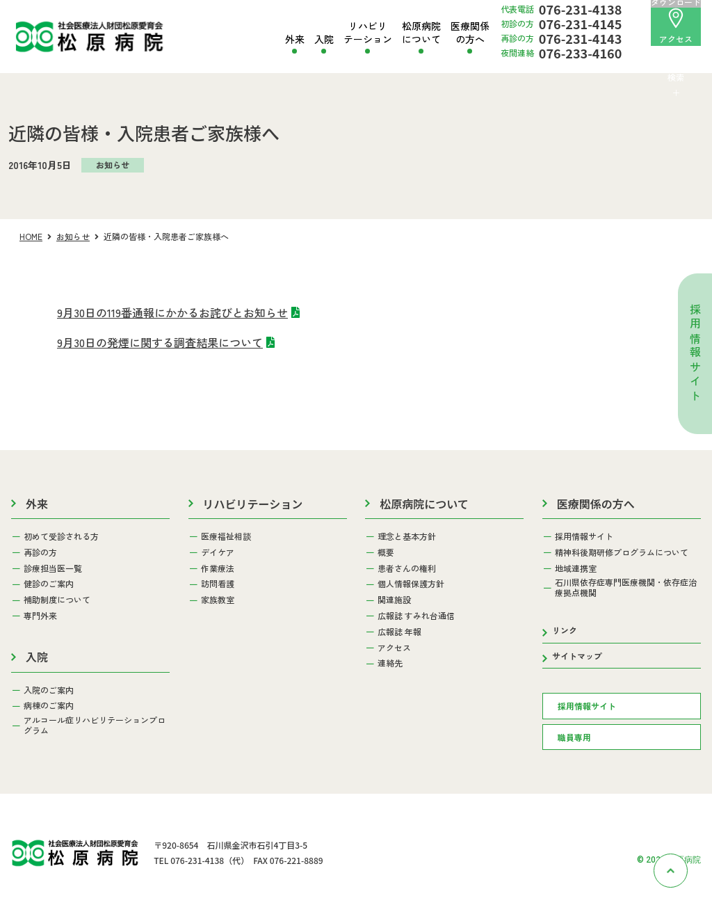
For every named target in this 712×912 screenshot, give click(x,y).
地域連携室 (576, 568)
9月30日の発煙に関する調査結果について (160, 342)
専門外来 (40, 615)
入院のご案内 (49, 690)
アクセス (676, 26)
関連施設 (394, 599)
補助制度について (57, 599)
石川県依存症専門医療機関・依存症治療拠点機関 (626, 587)
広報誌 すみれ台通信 (416, 615)
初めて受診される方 (61, 536)
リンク (564, 630)
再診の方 (40, 552)
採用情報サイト (695, 354)
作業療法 (217, 568)
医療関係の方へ (470, 32)
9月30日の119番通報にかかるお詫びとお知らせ (172, 312)
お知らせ (73, 236)
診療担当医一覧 (53, 568)
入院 (324, 39)
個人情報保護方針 (411, 583)
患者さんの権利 (407, 568)
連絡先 (390, 663)
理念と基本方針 (407, 536)
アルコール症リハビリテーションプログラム (94, 725)
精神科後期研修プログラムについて (621, 552)
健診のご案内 (49, 583)
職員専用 (574, 737)
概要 (386, 552)
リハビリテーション (367, 32)
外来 (295, 39)
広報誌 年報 (399, 631)
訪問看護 (217, 583)
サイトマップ (577, 656)
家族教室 (217, 599)
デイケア (217, 552)
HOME (30, 236)
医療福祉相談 (226, 536)
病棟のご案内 (49, 705)
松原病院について (421, 32)
